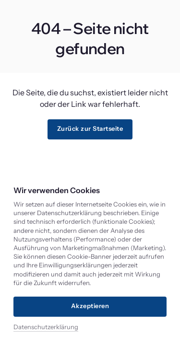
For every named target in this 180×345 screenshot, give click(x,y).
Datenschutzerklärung (45, 327)
